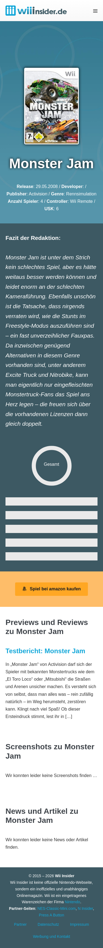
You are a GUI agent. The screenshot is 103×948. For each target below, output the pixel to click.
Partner (20, 924)
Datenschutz (48, 924)
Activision (38, 194)
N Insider (85, 908)
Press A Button (51, 915)
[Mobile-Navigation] (95, 11)
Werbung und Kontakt (51, 936)
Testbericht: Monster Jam (45, 651)
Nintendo (72, 902)
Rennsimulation (81, 194)
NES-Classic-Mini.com (56, 908)
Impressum (79, 924)
